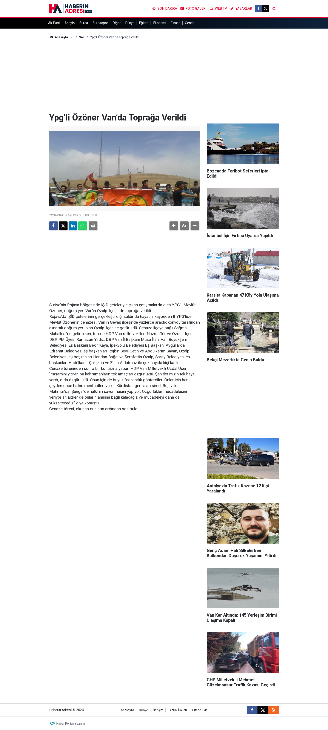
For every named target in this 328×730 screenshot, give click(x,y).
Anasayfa (58, 37)
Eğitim (143, 23)
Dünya (129, 23)
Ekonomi (159, 23)
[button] (173, 225)
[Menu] (277, 23)
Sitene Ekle (200, 710)
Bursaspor (100, 23)
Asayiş (70, 23)
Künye (143, 710)
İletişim (158, 710)
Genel (189, 23)
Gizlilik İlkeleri (178, 710)
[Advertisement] (164, 76)
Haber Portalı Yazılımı (70, 723)
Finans (175, 23)
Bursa (83, 23)
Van (82, 37)
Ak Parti (54, 23)
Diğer (116, 23)
